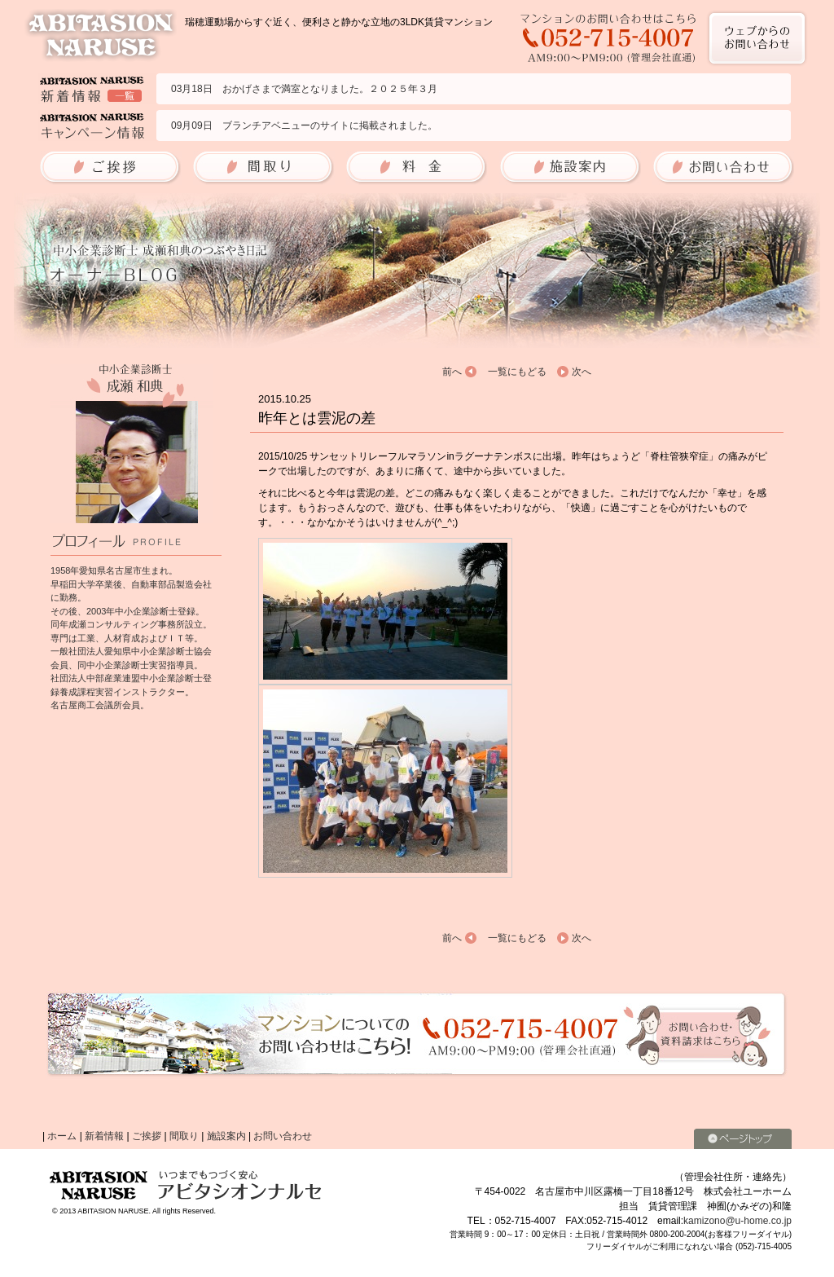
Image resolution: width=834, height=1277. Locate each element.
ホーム (62, 1136)
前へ (452, 371)
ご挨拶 (146, 1136)
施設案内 (226, 1136)
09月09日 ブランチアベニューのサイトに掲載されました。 (304, 125)
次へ (581, 371)
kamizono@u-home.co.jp (737, 1220)
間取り (184, 1136)
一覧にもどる (517, 371)
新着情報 (104, 1136)
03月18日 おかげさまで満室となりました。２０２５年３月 (304, 89)
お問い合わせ (282, 1136)
